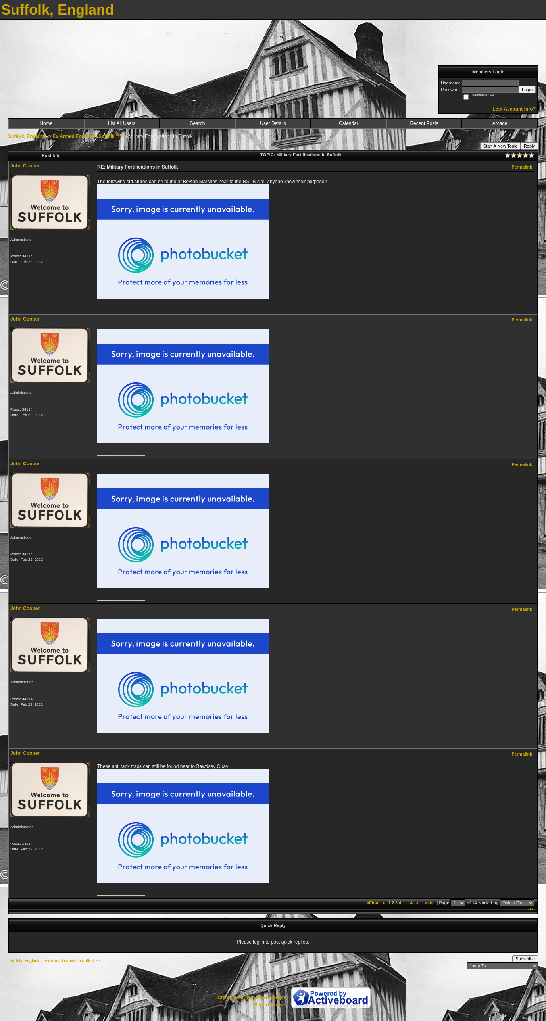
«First (373, 902)
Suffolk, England (27, 136)
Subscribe (525, 958)
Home (46, 123)
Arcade (500, 123)
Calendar (348, 123)
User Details (273, 123)
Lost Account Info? (514, 109)
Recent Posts (424, 123)
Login (527, 89)
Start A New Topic (500, 146)
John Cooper (25, 166)
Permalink (521, 167)
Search (197, 123)
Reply (529, 146)
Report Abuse (269, 1005)
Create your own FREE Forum (251, 997)
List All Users (121, 123)
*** (530, 910)
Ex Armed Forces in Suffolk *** (86, 136)
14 (410, 902)
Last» (428, 902)
